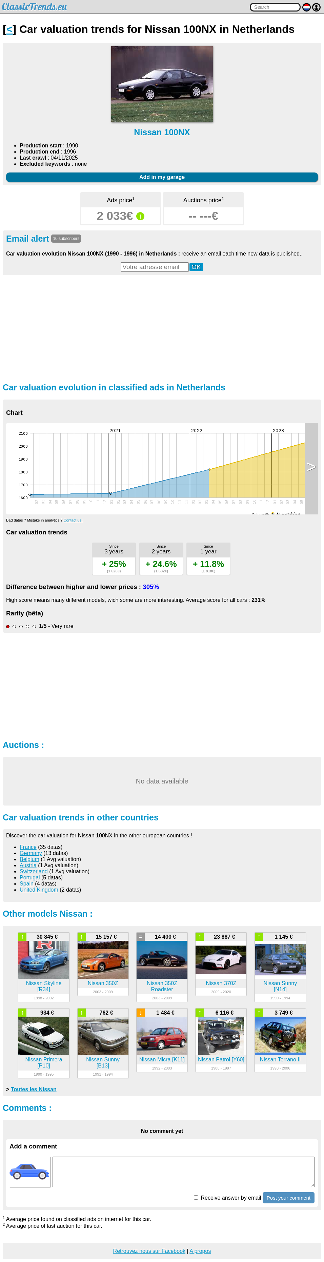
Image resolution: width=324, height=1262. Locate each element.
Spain (27, 884)
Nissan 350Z (103, 983)
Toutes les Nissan (34, 1089)
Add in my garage (162, 177)
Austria (28, 865)
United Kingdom (39, 890)
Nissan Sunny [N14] (280, 986)
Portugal (30, 877)
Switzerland (34, 871)
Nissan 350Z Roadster (162, 986)
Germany (31, 853)
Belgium (29, 859)
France (28, 847)
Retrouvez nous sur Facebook (149, 1251)
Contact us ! (73, 520)
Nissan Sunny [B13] (103, 1062)
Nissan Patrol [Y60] (221, 1059)
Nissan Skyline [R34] (44, 986)
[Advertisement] (162, 328)
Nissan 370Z (221, 983)
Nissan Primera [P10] (43, 1062)
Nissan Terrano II (280, 1059)
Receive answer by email (227, 1198)
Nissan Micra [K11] (162, 1059)
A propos (200, 1251)
